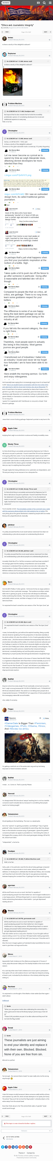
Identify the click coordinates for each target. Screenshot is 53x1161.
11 (50, 1131)
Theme (21, 1153)
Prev (7, 32)
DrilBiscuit (5, 1000)
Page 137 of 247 (27, 32)
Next (45, 32)
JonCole (5, 28)
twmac (10, 38)
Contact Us (31, 1153)
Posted (16, 40)
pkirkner (11, 525)
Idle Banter (24, 28)
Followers (24, 1131)
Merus (10, 954)
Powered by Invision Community (26, 1158)
